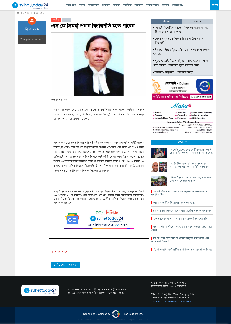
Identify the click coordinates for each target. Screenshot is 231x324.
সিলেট (82, 5)
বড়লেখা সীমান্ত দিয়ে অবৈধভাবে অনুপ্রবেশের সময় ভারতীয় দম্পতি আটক (179, 193)
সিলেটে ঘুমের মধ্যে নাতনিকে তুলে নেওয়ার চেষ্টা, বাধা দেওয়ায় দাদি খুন (190, 179)
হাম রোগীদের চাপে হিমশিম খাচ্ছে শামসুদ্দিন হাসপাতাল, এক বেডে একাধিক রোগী (180, 240)
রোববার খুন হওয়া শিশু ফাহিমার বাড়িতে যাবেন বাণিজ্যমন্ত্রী (178, 41)
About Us (155, 302)
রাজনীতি (127, 5)
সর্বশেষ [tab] (197, 21)
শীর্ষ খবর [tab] (167, 21)
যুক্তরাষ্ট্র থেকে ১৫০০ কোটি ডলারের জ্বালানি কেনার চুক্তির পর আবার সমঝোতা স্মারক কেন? (191, 151)
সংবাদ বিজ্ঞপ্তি (152, 5)
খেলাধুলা (106, 5)
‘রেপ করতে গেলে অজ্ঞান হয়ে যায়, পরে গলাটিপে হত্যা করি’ (180, 218)
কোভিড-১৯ (177, 5)
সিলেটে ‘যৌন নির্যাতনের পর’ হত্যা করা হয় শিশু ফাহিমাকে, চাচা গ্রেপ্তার (181, 228)
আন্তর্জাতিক (93, 5)
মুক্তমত (165, 5)
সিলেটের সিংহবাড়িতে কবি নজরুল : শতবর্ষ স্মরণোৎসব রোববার (182, 52)
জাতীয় (56, 19)
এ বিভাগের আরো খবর (65, 265)
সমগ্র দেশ (71, 5)
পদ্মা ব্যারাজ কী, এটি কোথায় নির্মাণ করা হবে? (174, 202)
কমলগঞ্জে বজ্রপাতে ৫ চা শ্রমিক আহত (173, 72)
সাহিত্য (116, 5)
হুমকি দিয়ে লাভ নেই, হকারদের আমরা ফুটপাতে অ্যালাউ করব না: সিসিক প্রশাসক (189, 165)
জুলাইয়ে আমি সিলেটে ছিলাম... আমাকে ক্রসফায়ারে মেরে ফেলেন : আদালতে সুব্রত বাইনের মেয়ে (180, 63)
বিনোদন (139, 5)
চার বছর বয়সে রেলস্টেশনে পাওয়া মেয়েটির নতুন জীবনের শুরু (182, 210)
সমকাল (63, 99)
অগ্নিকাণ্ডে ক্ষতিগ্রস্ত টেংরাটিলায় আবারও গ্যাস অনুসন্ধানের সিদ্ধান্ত (182, 249)
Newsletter (186, 302)
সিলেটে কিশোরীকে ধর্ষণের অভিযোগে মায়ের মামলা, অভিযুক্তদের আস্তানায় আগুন (180, 30)
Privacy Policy (171, 302)
